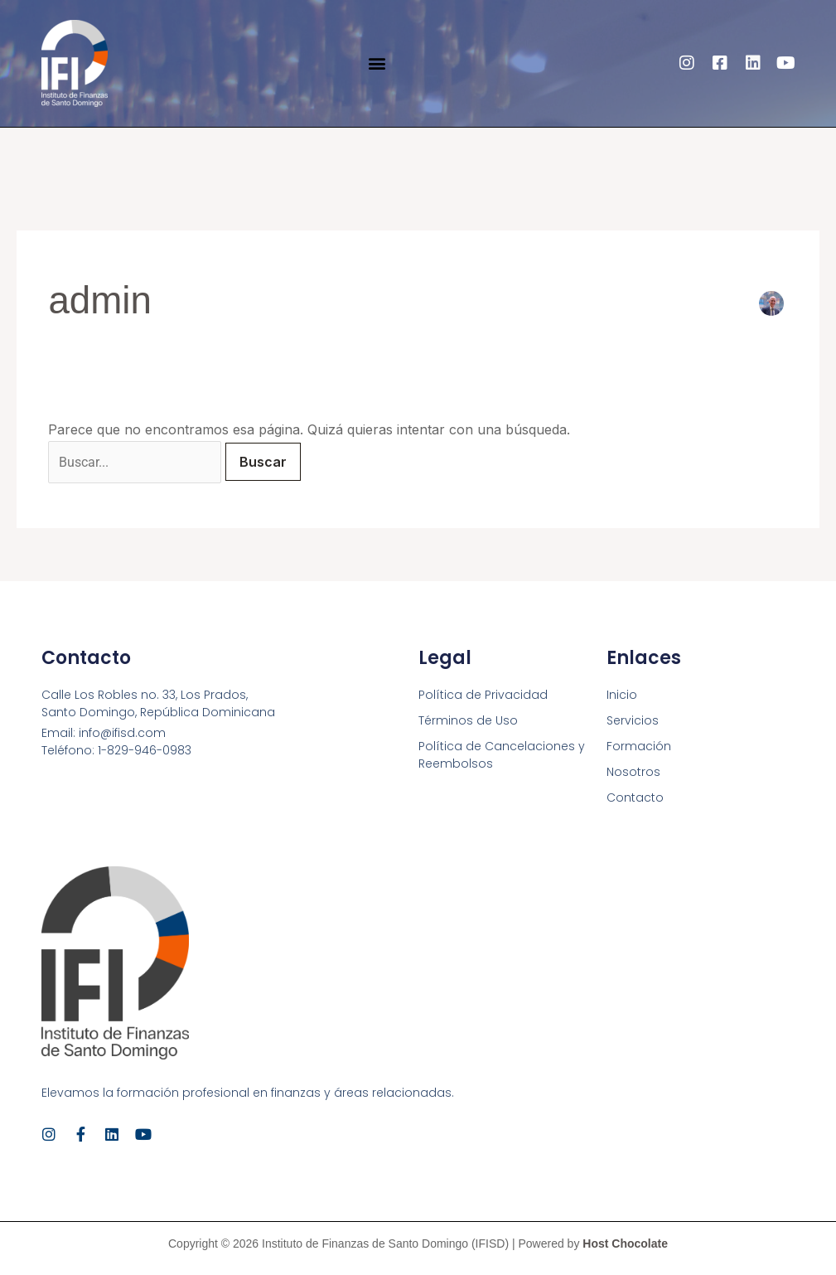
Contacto (635, 797)
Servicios (632, 720)
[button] (376, 63)
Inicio (621, 694)
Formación (638, 746)
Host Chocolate (625, 1243)
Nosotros (633, 772)
